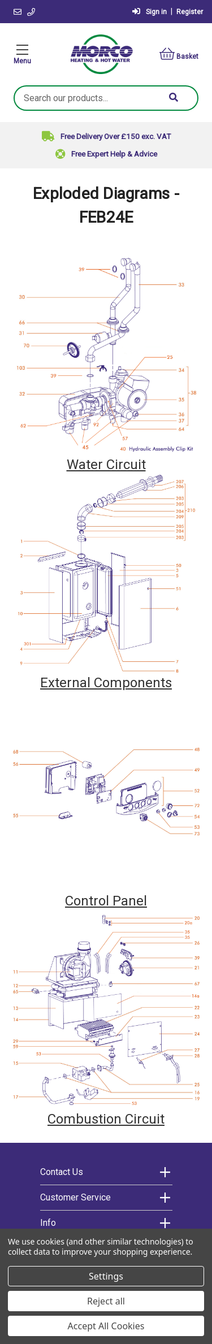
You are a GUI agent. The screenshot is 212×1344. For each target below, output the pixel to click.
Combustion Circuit (106, 1119)
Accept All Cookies (106, 1326)
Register (189, 12)
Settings (106, 1276)
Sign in (149, 11)
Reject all (106, 1301)
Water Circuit (106, 464)
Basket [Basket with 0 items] (178, 53)
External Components (106, 683)
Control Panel (106, 901)
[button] (106, 355)
